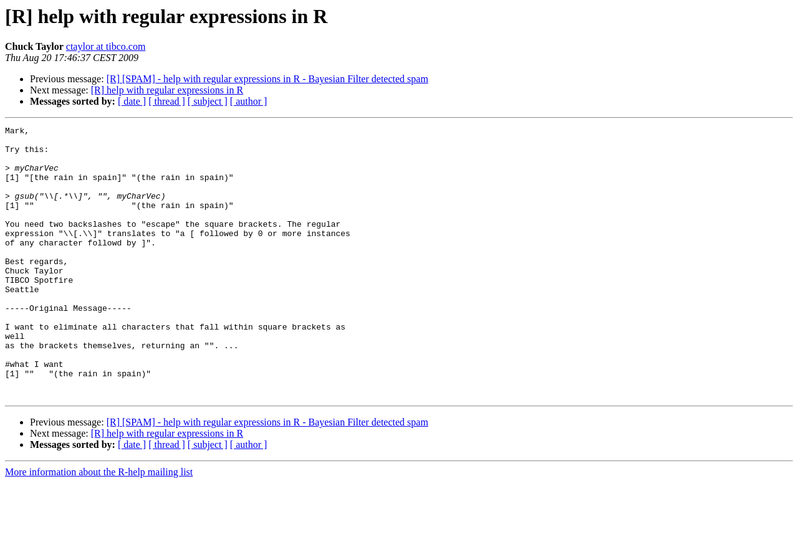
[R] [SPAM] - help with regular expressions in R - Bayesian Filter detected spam (267, 79)
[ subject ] (208, 101)
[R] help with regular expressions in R (167, 90)
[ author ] (248, 101)
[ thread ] (166, 101)
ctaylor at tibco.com (106, 46)
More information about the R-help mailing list (99, 526)
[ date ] (132, 101)
